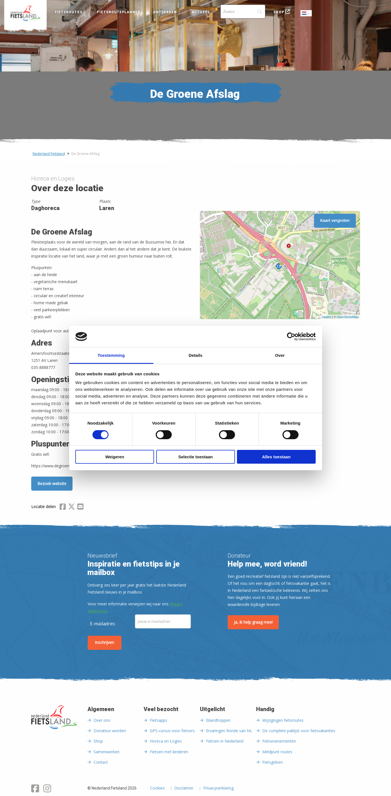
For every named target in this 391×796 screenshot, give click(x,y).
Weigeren (114, 456)
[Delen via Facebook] (63, 507)
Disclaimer (183, 788)
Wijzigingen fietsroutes (283, 720)
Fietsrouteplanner (118, 12)
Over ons (102, 720)
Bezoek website (51, 483)
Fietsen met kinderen (169, 751)
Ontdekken (165, 12)
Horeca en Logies (166, 741)
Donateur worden (110, 730)
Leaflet (326, 317)
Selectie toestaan (195, 456)
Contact (101, 762)
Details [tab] (195, 355)
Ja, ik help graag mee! (253, 622)
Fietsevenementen (279, 741)
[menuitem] (25, 13)
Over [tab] (279, 355)
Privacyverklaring (218, 788)
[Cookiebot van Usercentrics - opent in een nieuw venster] (291, 336)
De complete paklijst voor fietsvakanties (298, 730)
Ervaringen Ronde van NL (229, 730)
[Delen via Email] (80, 507)
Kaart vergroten (334, 220)
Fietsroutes (68, 12)
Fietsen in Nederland (224, 741)
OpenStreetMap (348, 317)
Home (25, 13)
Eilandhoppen (218, 720)
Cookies (157, 788)
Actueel (201, 12)
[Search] (242, 11)
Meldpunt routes (277, 751)
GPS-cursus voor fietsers (172, 730)
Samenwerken (106, 751)
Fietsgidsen (272, 762)
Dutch (306, 13)
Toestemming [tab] (111, 355)
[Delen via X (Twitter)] (71, 507)
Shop (278, 12)
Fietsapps (158, 720)
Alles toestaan (276, 456)
